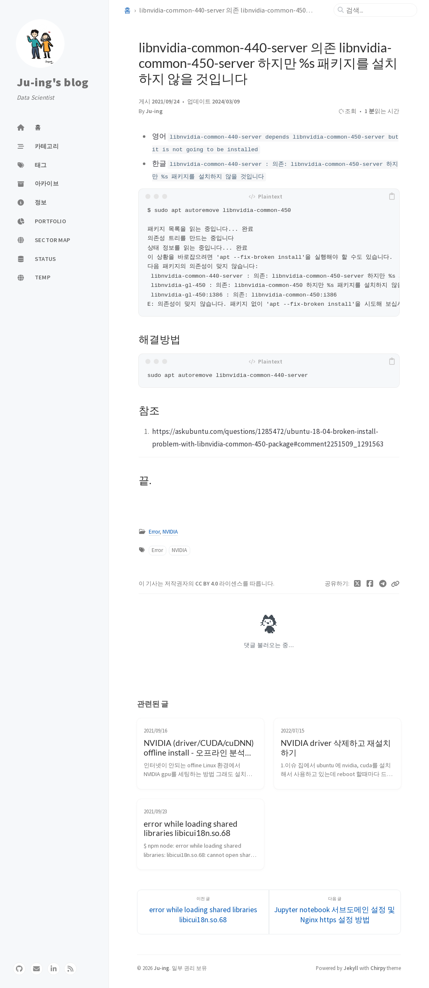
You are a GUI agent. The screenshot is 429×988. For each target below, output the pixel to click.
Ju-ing (154, 111)
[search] (378, 10)
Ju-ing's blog (52, 82)
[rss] (70, 969)
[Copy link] (395, 584)
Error (154, 531)
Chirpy (377, 968)
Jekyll (351, 968)
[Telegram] (383, 584)
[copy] (391, 196)
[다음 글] (335, 912)
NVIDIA (170, 531)
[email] (36, 969)
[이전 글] (203, 912)
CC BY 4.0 (207, 583)
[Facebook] (370, 584)
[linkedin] (53, 969)
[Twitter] (357, 584)
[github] (19, 969)
